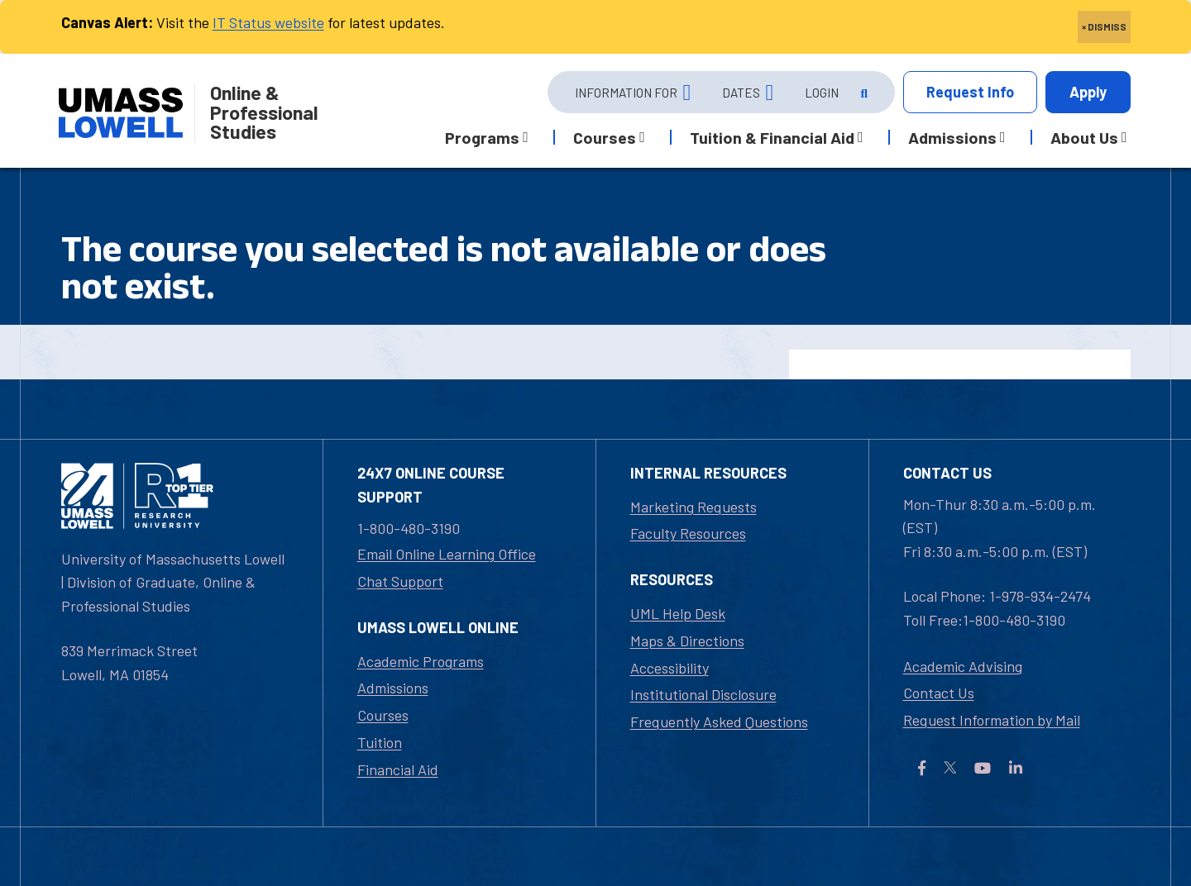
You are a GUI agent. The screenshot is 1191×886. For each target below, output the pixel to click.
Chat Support (400, 581)
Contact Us (938, 693)
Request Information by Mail (991, 720)
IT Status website (268, 22)
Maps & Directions (687, 640)
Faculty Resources (688, 533)
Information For (626, 92)
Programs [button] (482, 137)
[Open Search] (863, 92)
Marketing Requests (693, 507)
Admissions (392, 688)
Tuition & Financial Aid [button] (772, 137)
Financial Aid (397, 769)
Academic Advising (962, 666)
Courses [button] (604, 137)
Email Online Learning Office (446, 554)
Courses (383, 715)
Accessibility (669, 668)
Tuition (379, 742)
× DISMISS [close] (1104, 26)
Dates (741, 92)
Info (970, 92)
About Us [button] (1084, 137)
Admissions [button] (952, 137)
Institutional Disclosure (703, 694)
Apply (1088, 92)
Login (822, 92)
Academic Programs (420, 661)
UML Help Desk (677, 613)
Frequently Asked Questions (719, 721)
